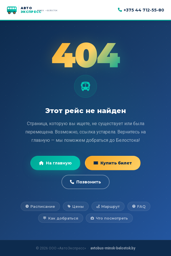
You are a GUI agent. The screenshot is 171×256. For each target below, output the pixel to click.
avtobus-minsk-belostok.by (112, 248)
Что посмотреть (109, 218)
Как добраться (60, 218)
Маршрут (108, 206)
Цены (76, 206)
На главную (55, 163)
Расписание (40, 206)
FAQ (138, 206)
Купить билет (113, 163)
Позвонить (85, 182)
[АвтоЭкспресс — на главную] (38, 10)
